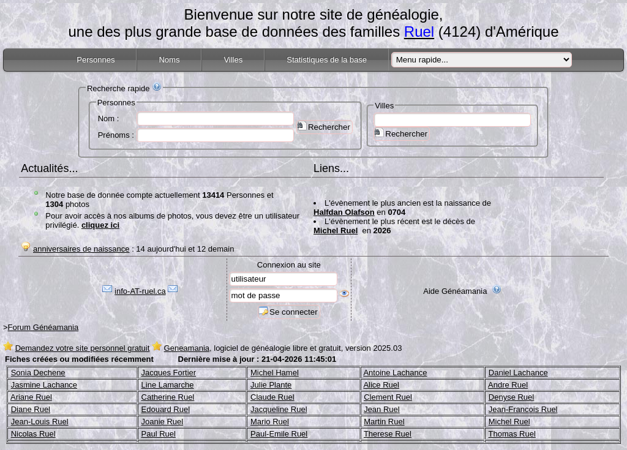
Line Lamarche (167, 384)
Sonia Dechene (38, 372)
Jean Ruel (382, 409)
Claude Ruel (272, 397)
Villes (232, 59)
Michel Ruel (336, 230)
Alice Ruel (381, 384)
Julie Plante (270, 384)
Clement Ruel (388, 397)
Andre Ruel (508, 384)
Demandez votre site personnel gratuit (82, 348)
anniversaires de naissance (81, 248)
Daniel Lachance (518, 372)
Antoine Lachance (395, 372)
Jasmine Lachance (44, 384)
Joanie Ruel (162, 421)
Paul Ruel (158, 433)
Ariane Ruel (31, 397)
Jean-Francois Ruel (523, 409)
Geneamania (186, 348)
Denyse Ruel (511, 397)
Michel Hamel (274, 372)
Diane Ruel (30, 409)
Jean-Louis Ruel (40, 421)
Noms (169, 59)
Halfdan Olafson (344, 212)
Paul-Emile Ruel (278, 433)
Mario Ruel (269, 421)
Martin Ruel (384, 421)
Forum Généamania (43, 327)
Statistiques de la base (327, 59)
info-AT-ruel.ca (140, 291)
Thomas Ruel (512, 433)
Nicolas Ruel (33, 433)
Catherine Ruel (168, 397)
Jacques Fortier (169, 372)
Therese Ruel (387, 433)
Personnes (96, 59)
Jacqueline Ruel (278, 409)
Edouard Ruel (165, 409)
